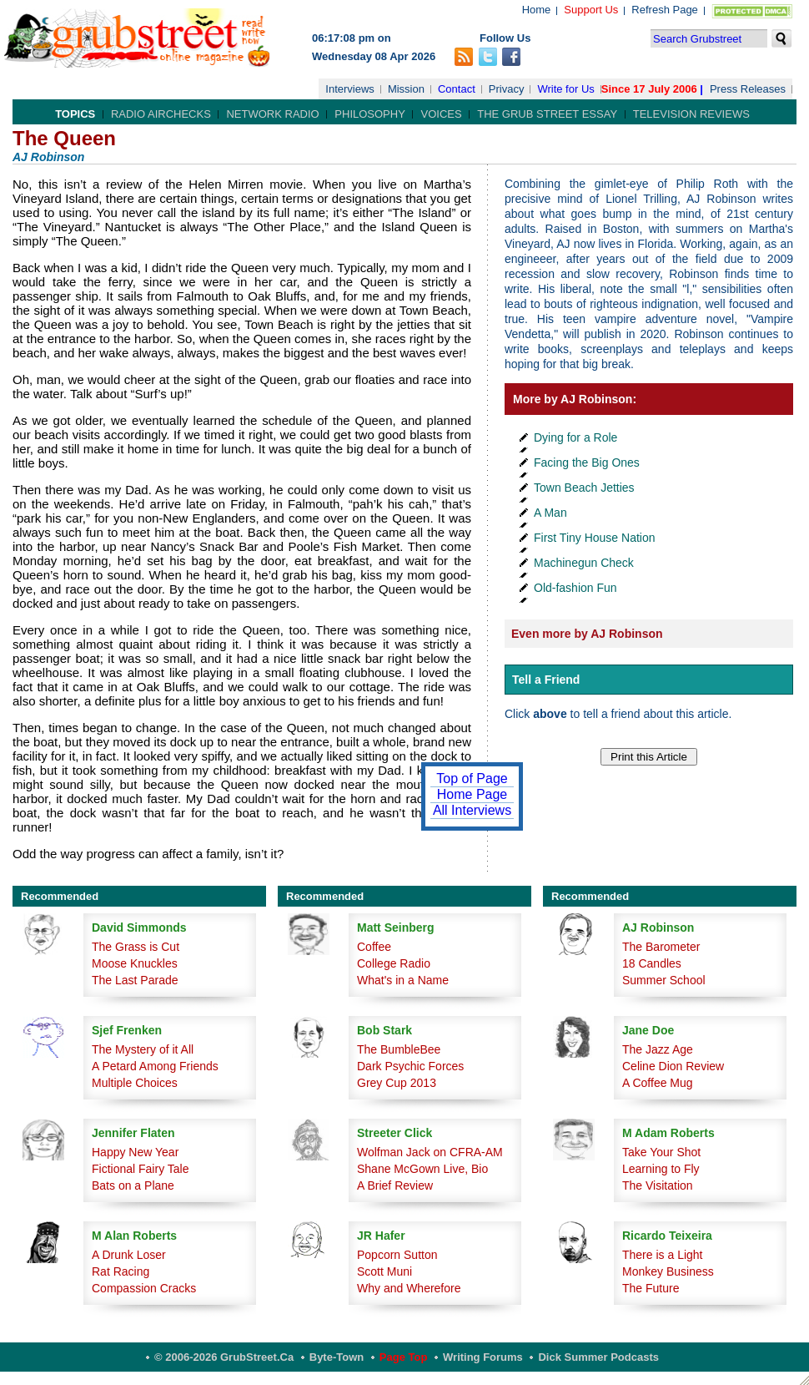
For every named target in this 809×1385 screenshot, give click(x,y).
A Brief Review (395, 1185)
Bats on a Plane (133, 1185)
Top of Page (471, 778)
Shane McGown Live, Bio (422, 1168)
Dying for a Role (575, 437)
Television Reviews (691, 114)
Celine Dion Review (673, 1066)
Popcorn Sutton (397, 1254)
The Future (650, 1288)
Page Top (403, 1357)
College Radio (393, 963)
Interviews (349, 89)
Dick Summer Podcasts (598, 1357)
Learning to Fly (661, 1168)
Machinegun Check (584, 562)
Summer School (664, 980)
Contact (456, 89)
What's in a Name (403, 980)
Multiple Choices (135, 1082)
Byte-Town (336, 1357)
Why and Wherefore (409, 1288)
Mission (406, 89)
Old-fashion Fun (575, 587)
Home (536, 9)
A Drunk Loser (129, 1254)
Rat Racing (120, 1271)
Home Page (472, 794)
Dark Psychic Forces (410, 1066)
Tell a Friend (546, 679)
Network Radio (272, 114)
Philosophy (369, 114)
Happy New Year (135, 1152)
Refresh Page (664, 9)
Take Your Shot (661, 1152)
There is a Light (662, 1254)
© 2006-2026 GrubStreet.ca (224, 1357)
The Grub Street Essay (547, 114)
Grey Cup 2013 (396, 1082)
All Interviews (472, 810)
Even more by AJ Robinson (587, 633)
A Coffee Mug (657, 1082)
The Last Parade (135, 980)
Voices (440, 114)
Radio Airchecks (161, 114)
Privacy (507, 89)
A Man (550, 512)
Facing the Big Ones (587, 462)
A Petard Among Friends (155, 1066)
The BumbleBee (398, 1049)
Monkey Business (668, 1271)
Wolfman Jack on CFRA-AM (430, 1152)
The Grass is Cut (135, 946)
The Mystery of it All (142, 1049)
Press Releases (748, 89)
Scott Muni (384, 1271)
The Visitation (657, 1185)
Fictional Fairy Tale (140, 1168)
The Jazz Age (657, 1049)
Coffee (374, 946)
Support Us (591, 9)
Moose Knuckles (135, 963)
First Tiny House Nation (595, 537)
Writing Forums (483, 1357)
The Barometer (661, 946)
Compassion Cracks (144, 1288)
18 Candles (651, 963)
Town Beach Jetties (584, 487)
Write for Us (565, 89)
